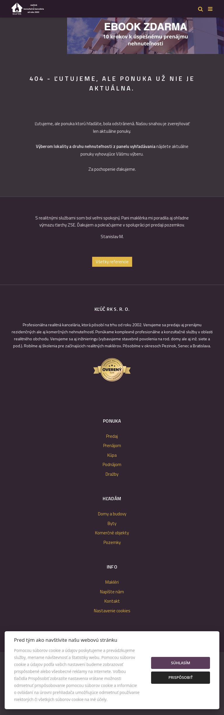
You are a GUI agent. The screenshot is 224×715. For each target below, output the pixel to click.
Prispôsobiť (180, 677)
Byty (112, 523)
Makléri (112, 582)
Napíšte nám (112, 591)
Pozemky (112, 542)
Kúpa (112, 455)
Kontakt (112, 601)
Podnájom (112, 464)
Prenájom (112, 445)
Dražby (112, 474)
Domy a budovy (112, 513)
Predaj (112, 436)
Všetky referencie (112, 261)
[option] (112, 229)
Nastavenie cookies (112, 610)
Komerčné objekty (112, 532)
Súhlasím (180, 662)
